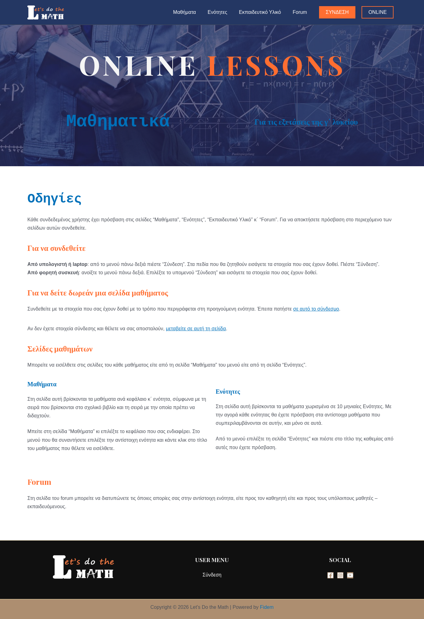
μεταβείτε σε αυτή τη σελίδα (196, 328)
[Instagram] (340, 575)
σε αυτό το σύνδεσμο (316, 309)
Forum (301, 12)
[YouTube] (350, 575)
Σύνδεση (211, 574)
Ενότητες (222, 12)
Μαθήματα (191, 12)
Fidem (267, 607)
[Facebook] (330, 575)
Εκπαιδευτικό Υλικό (263, 12)
